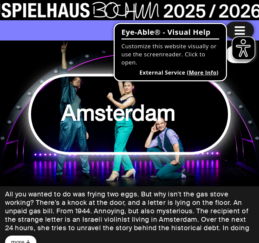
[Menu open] (240, 30)
